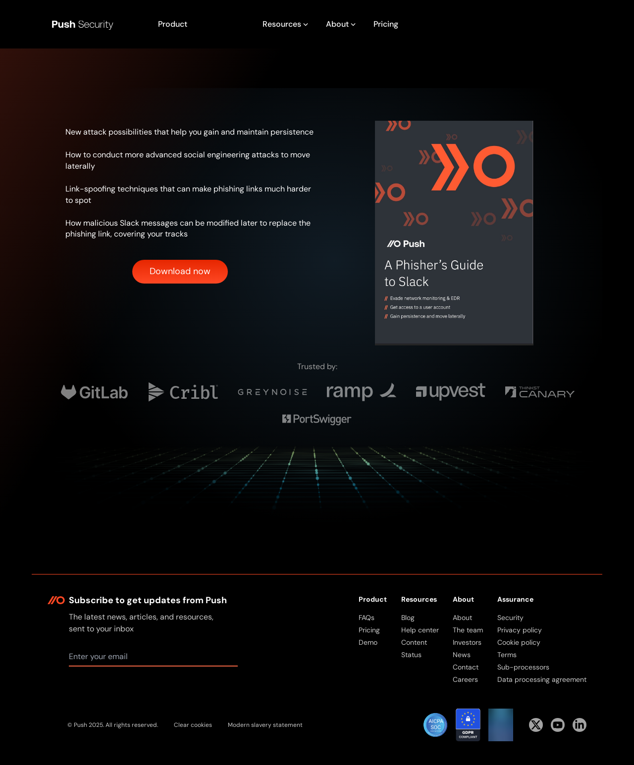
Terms (507, 654)
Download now (180, 271)
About (462, 617)
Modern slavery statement (265, 725)
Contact (465, 667)
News (462, 654)
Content (414, 642)
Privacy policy (519, 629)
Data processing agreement (541, 679)
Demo (368, 642)
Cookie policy (518, 642)
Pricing (385, 24)
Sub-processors (523, 667)
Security (510, 617)
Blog (408, 617)
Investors (467, 642)
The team (468, 629)
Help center (420, 629)
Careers (465, 679)
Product (172, 24)
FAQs (366, 617)
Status (411, 654)
